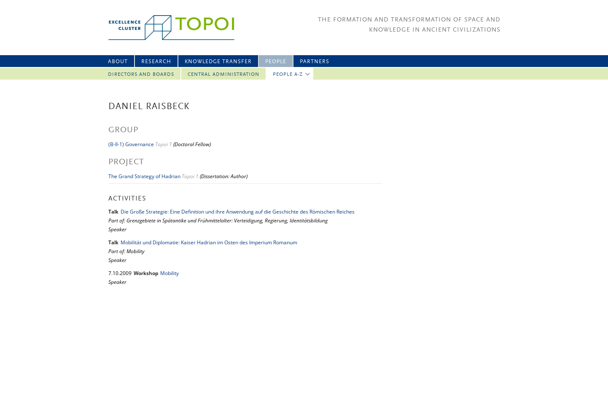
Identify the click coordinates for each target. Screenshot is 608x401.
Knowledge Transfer (218, 61)
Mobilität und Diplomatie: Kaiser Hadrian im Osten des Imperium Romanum (209, 242)
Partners (314, 61)
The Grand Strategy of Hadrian (144, 176)
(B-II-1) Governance (131, 144)
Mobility (169, 273)
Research (156, 61)
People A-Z (288, 74)
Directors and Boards (141, 74)
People (275, 61)
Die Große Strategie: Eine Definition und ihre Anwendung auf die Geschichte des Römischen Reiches (238, 211)
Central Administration (223, 74)
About (118, 61)
